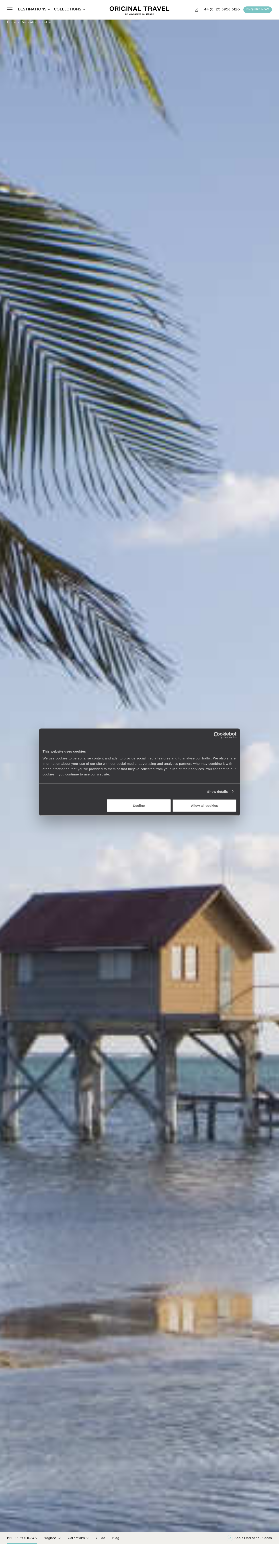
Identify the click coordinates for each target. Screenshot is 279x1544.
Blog (115, 1538)
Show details (217, 791)
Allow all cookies (204, 805)
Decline (139, 805)
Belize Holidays (22, 1538)
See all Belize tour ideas (249, 1538)
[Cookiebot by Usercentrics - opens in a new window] (216, 735)
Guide (100, 1538)
